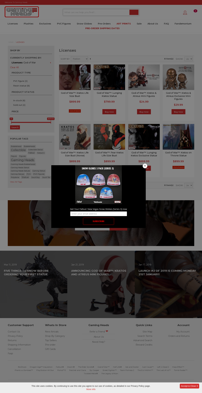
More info (90, 389)
